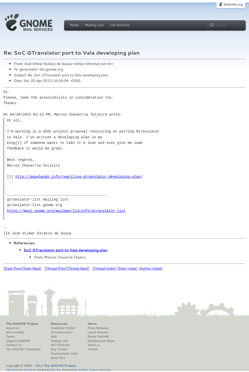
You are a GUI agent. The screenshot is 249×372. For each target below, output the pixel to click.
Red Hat (55, 369)
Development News (101, 341)
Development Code (64, 354)
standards (30, 369)
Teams (10, 337)
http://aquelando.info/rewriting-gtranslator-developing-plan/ (79, 176)
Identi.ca (94, 345)
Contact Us (14, 345)
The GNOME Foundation (23, 349)
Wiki (54, 337)
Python (94, 369)
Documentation (61, 332)
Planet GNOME (98, 337)
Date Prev (13, 268)
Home (74, 25)
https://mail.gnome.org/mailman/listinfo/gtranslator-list (66, 210)
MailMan (82, 369)
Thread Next (78, 268)
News (92, 324)
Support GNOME (18, 341)
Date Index (127, 268)
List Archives (119, 25)
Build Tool (58, 358)
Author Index (150, 268)
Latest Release (98, 332)
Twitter (93, 349)
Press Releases (98, 328)
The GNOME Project (22, 324)
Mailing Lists (94, 25)
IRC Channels (60, 345)
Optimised (12, 369)
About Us (12, 328)
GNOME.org (233, 4)
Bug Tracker (59, 349)
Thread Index (104, 268)
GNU (107, 369)
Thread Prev (55, 268)
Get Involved (15, 332)
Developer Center (63, 328)
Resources (59, 324)
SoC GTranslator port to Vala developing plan (66, 250)
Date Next (31, 268)
